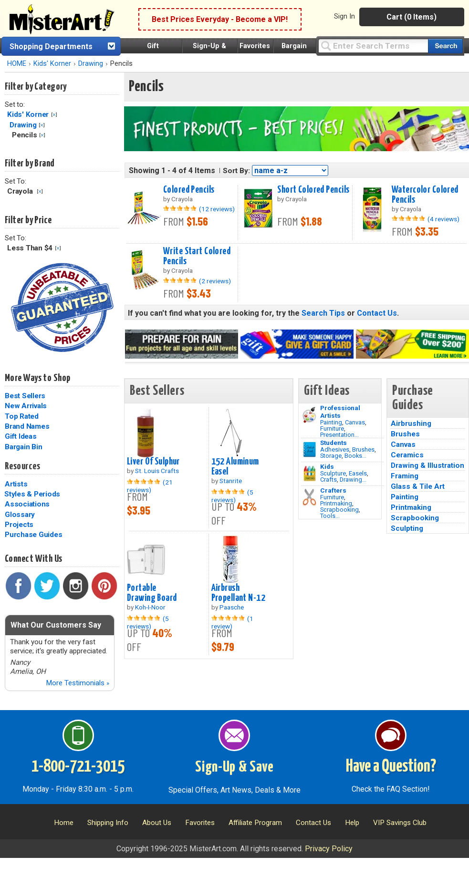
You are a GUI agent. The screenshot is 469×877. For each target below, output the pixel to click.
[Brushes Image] (309, 449)
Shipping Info (107, 822)
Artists (16, 484)
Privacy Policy (329, 848)
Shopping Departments (51, 46)
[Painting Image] (309, 414)
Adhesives (334, 449)
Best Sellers (25, 396)
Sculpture (333, 473)
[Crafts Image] (309, 473)
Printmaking (336, 503)
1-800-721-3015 (78, 766)
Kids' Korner (52, 64)
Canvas (355, 422)
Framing (404, 476)
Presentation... (339, 434)
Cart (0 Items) (411, 16)
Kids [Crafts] (327, 466)
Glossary (20, 514)
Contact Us (377, 313)
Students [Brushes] (333, 442)
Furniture (332, 428)
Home (63, 822)
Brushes (363, 449)
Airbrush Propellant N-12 (238, 593)
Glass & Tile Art (418, 486)
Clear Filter (54, 115)
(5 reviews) (232, 496)
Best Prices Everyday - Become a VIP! (220, 19)
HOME (16, 64)
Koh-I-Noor (150, 607)
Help (352, 822)
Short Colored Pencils (313, 190)
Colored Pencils (188, 190)
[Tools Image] (309, 497)
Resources (22, 466)
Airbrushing (411, 423)
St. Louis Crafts (157, 471)
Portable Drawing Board (152, 593)
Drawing (90, 64)
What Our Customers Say (55, 624)
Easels (358, 473)
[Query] (373, 45)
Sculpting (407, 528)
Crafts (328, 479)
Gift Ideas (21, 436)
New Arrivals (26, 406)
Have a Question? (391, 766)
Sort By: (236, 170)
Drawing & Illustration (427, 465)
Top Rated (22, 416)
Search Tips (323, 313)
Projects (19, 524)
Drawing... (353, 479)
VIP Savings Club (400, 822)
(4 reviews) (443, 219)
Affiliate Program (255, 822)
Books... (355, 455)
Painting (331, 422)
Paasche (231, 607)
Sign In (344, 16)
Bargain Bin (23, 447)
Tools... (330, 515)
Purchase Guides (33, 534)
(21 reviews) (150, 486)
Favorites (255, 46)
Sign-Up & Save (234, 767)
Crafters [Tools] (333, 490)
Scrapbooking (339, 509)
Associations (27, 504)
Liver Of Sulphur (153, 461)
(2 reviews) (215, 281)
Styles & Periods (32, 494)
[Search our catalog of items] (445, 46)
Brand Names (27, 426)
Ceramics (407, 455)
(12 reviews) (217, 209)
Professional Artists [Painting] (340, 411)
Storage (331, 455)
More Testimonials (77, 683)
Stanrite (230, 481)
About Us (156, 822)
